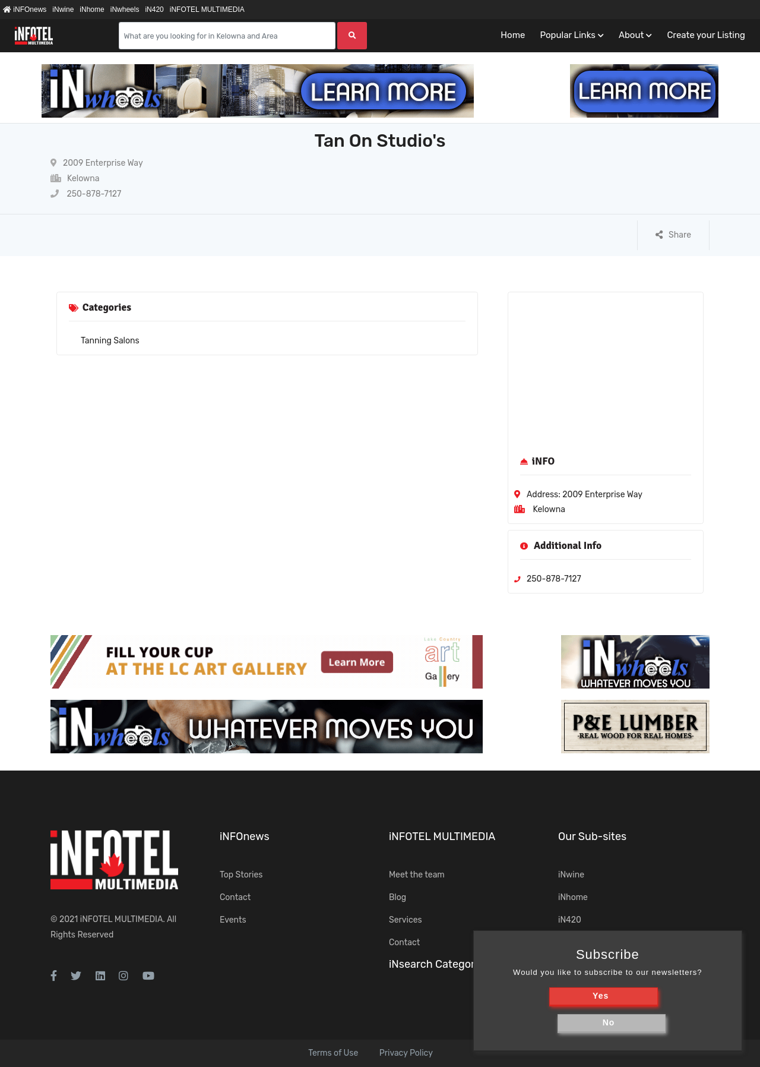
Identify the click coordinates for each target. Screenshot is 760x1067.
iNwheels (125, 9)
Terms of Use (333, 1053)
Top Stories (241, 875)
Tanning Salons (110, 341)
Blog (397, 897)
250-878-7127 (85, 194)
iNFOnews (24, 9)
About (631, 35)
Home (513, 35)
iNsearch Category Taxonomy (461, 964)
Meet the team (417, 875)
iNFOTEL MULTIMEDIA (207, 9)
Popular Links (567, 35)
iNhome (92, 9)
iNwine (63, 9)
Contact (235, 897)
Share (673, 235)
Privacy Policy (406, 1053)
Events (233, 920)
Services (405, 920)
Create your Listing (706, 35)
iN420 (154, 9)
